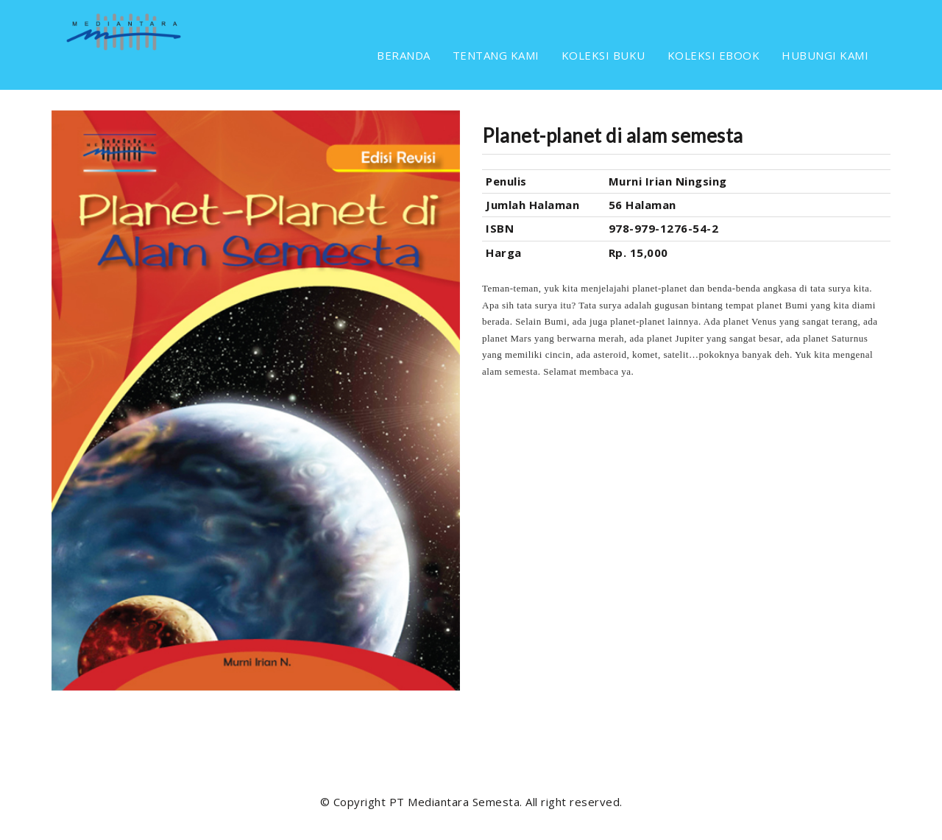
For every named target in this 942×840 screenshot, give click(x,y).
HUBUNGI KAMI (825, 55)
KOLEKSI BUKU (603, 55)
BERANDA (404, 55)
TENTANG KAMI (496, 55)
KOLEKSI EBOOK (713, 55)
